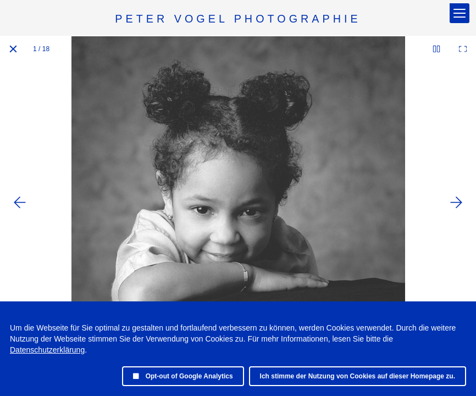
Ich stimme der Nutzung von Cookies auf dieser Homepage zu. (357, 376)
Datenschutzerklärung (47, 349)
